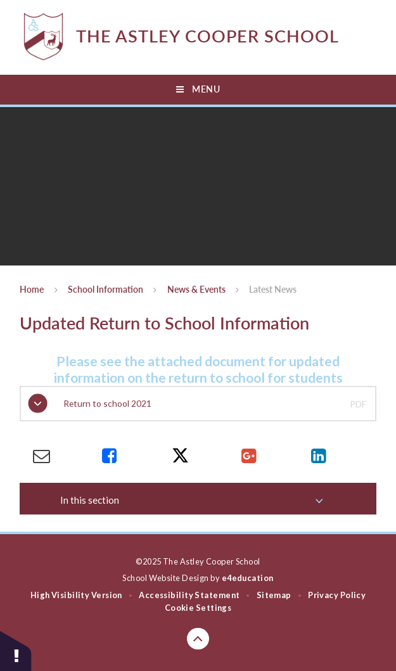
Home (32, 289)
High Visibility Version (76, 595)
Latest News (273, 289)
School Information (105, 289)
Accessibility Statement (189, 595)
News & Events (196, 289)
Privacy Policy (337, 595)
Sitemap (274, 595)
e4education (248, 578)
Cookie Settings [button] (198, 608)
